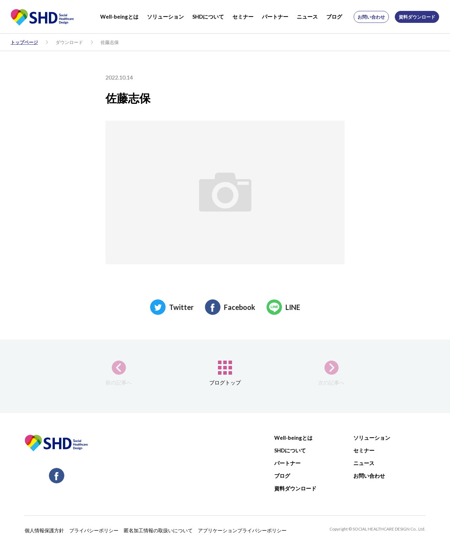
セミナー (242, 16)
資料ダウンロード (417, 17)
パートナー (275, 16)
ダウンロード (69, 42)
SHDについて (208, 16)
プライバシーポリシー (93, 530)
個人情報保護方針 (44, 530)
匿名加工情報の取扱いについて (158, 530)
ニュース (307, 16)
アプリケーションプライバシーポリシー (242, 530)
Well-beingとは (119, 16)
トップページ (24, 42)
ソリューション (165, 16)
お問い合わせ (371, 17)
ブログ (334, 16)
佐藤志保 (110, 42)
